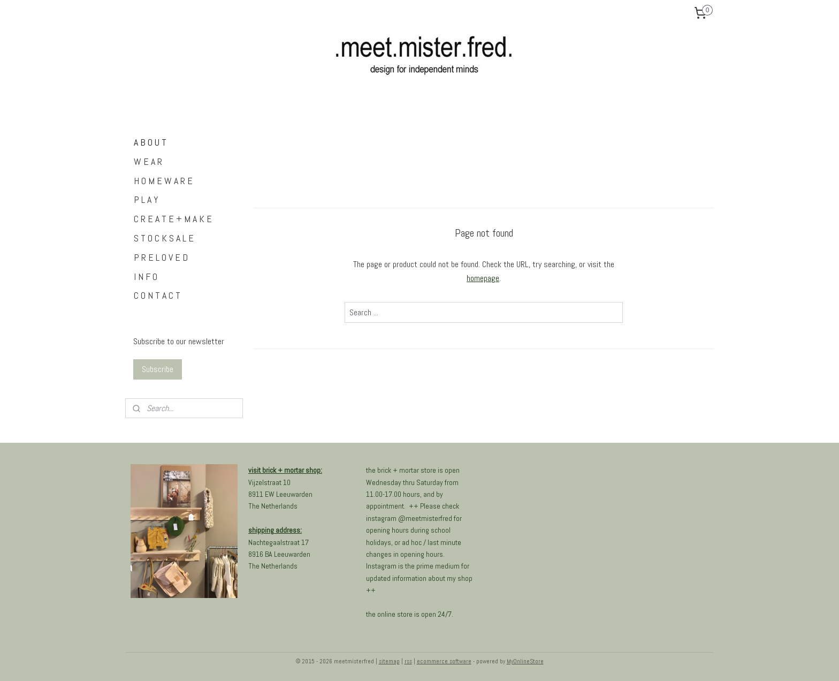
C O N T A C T (157, 295)
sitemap (389, 661)
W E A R (148, 161)
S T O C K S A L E (164, 238)
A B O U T (150, 142)
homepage (483, 278)
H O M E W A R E (163, 181)
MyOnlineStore (525, 661)
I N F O (145, 276)
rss (408, 661)
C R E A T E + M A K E (173, 219)
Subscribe (157, 369)
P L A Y (146, 199)
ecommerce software (444, 661)
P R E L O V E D (161, 257)
